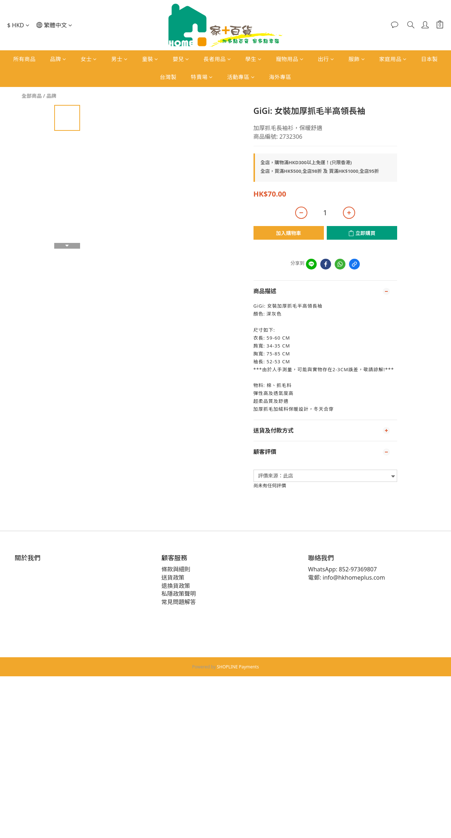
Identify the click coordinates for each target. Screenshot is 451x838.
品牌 (58, 59)
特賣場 (202, 76)
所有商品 (24, 59)
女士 (88, 59)
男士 (119, 59)
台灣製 (168, 76)
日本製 (429, 59)
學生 (253, 59)
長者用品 (217, 59)
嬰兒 (181, 59)
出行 (326, 59)
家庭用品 (393, 59)
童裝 (150, 59)
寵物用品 (290, 59)
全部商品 (32, 95)
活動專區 (241, 76)
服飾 (357, 59)
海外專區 (280, 76)
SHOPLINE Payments (238, 667)
